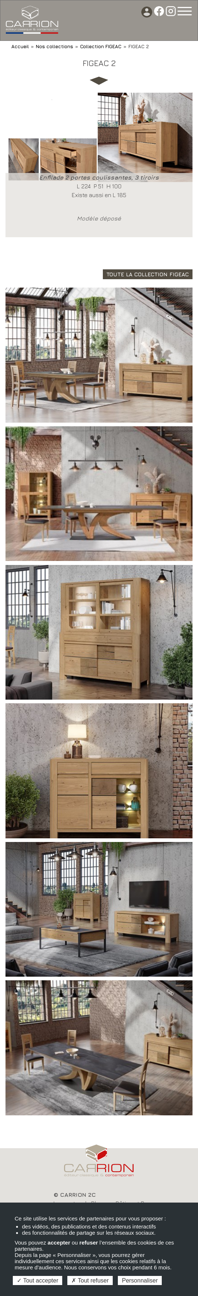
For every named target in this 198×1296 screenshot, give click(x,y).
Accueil (20, 46)
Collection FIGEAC (101, 46)
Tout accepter (37, 1280)
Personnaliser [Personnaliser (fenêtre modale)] (140, 1280)
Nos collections (54, 46)
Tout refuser (90, 1280)
